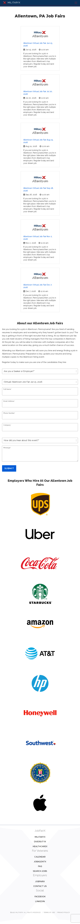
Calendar (40, 857)
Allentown (40, 34)
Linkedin (40, 901)
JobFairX (40, 881)
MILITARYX (11, 2)
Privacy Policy (63, 912)
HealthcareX (40, 846)
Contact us (40, 886)
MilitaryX (40, 837)
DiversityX (40, 841)
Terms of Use (49, 912)
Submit (9, 468)
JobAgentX (40, 861)
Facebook (40, 896)
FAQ (40, 866)
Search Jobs (40, 871)
